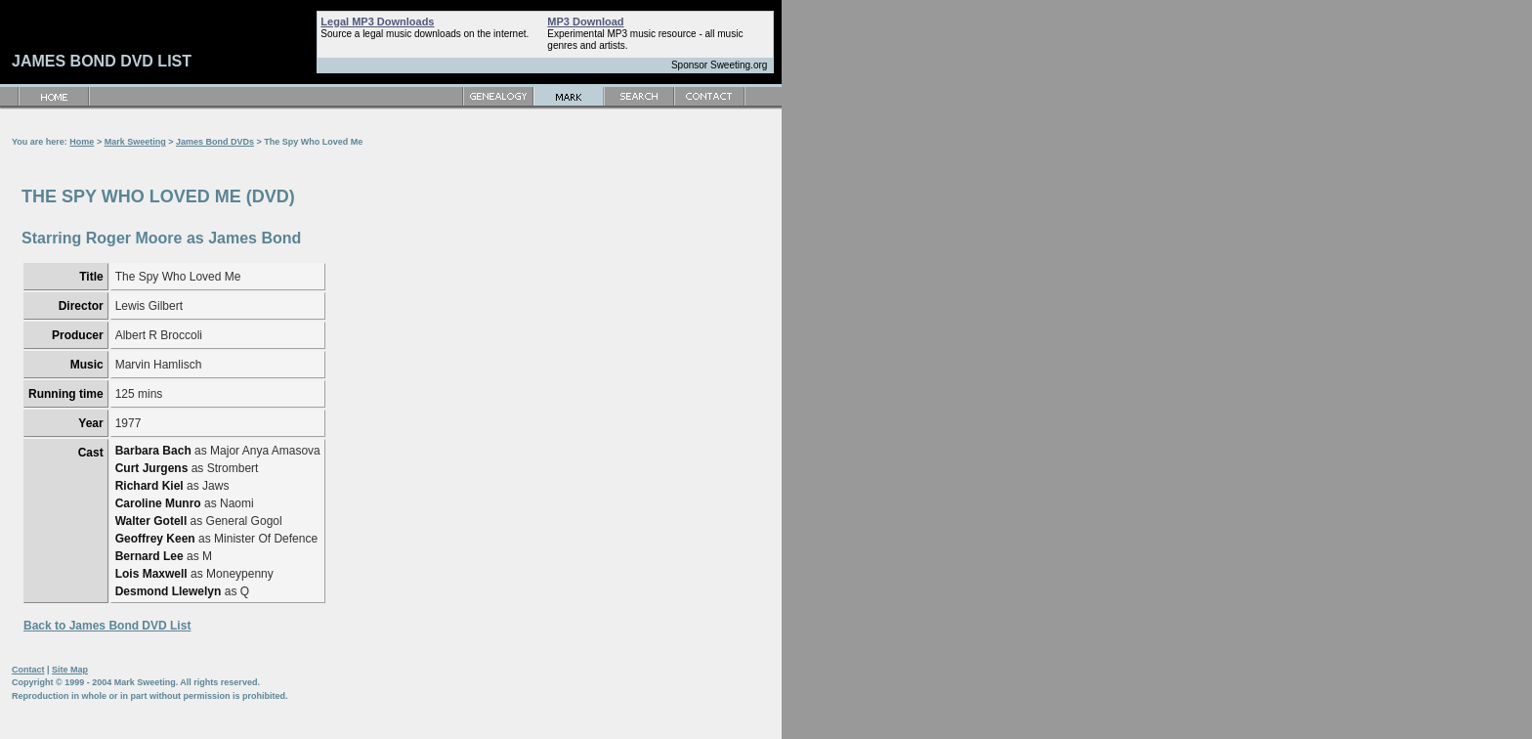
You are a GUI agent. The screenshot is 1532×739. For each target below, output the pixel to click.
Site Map (70, 669)
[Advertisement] (711, 401)
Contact (28, 669)
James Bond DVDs (215, 142)
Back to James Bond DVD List (107, 625)
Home (81, 142)
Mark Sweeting (135, 142)
